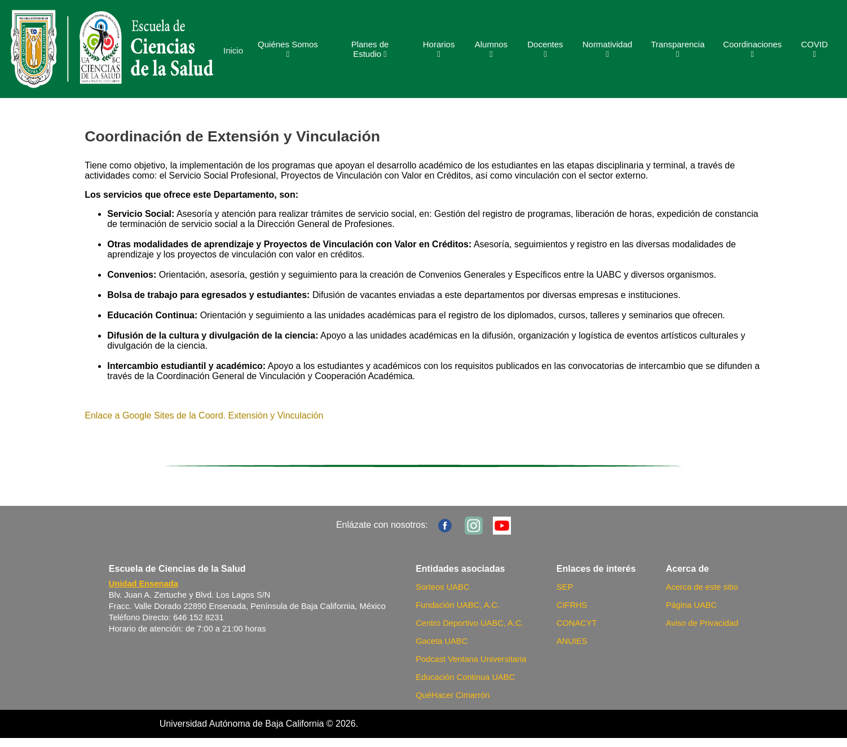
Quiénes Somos (288, 49)
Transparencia (677, 49)
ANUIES (572, 641)
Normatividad (607, 49)
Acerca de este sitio (702, 587)
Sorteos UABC (442, 587)
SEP (565, 587)
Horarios (439, 49)
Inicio (233, 50)
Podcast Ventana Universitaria (471, 659)
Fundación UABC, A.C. (458, 605)
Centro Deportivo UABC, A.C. (469, 623)
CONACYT (577, 623)
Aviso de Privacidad (702, 623)
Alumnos (491, 49)
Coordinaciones (752, 49)
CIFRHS (572, 605)
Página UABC (691, 605)
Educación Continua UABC (465, 677)
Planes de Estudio (370, 49)
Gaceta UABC (441, 641)
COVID (814, 49)
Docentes (545, 49)
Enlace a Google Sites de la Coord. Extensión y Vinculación (204, 415)
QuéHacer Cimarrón (452, 695)
